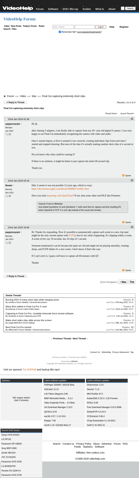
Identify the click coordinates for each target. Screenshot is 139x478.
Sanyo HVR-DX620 (10, 435)
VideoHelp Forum (19, 19)
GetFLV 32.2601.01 (96, 425)
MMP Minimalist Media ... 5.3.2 (58, 398)
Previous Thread (62, 338)
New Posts (16, 26)
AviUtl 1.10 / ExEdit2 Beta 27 (57, 425)
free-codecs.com (95, 452)
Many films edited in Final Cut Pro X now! (26, 306)
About (111, 9)
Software (53, 9)
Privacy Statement (120, 352)
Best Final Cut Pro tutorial (18, 327)
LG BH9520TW (8, 466)
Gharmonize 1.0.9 (95, 385)
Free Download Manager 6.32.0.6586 (104, 407)
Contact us (68, 443)
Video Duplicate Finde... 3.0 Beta (59, 403)
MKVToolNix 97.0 (95, 394)
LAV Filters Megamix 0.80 (56, 394)
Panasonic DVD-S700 (11, 475)
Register (124, 27)
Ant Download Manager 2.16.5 (58, 407)
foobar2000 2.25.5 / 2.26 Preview (102, 398)
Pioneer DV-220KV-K (11, 470)
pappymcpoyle (12, 124)
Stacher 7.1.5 (93, 389)
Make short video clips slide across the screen (29, 320)
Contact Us (95, 352)
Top (132, 282)
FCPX (72, 235)
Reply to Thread (15, 102)
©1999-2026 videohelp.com (90, 458)
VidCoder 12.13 (51, 389)
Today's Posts (30, 26)
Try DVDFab (29, 369)
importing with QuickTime (60, 195)
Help (111, 27)
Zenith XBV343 (8, 453)
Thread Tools (110, 113)
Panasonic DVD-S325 (11, 461)
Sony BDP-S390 (9, 448)
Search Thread (126, 113)
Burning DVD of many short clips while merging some (32, 299)
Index (7, 26)
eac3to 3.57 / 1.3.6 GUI (55, 416)
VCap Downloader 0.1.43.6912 (101, 420)
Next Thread (79, 338)
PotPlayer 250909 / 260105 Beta (59, 385)
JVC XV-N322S (8, 457)
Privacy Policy (83, 443)
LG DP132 (6, 439)
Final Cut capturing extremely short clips (63, 96)
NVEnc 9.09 (92, 403)
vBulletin (74, 361)
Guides (87, 9)
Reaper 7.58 (50, 420)
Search (6, 29)
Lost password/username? (89, 32)
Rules (41, 26)
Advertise (106, 443)
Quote (126, 175)
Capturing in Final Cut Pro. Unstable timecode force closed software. (40, 313)
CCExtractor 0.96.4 (96, 416)
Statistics (88, 446)
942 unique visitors (21, 397)
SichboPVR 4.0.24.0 (96, 412)
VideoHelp (106, 352)
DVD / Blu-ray (70, 9)
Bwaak (8, 185)
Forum (40, 9)
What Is (99, 9)
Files (14, 29)
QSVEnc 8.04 (50, 412)
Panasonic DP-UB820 (11, 444)
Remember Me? (68, 32)
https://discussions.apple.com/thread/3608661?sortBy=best (60, 189)
